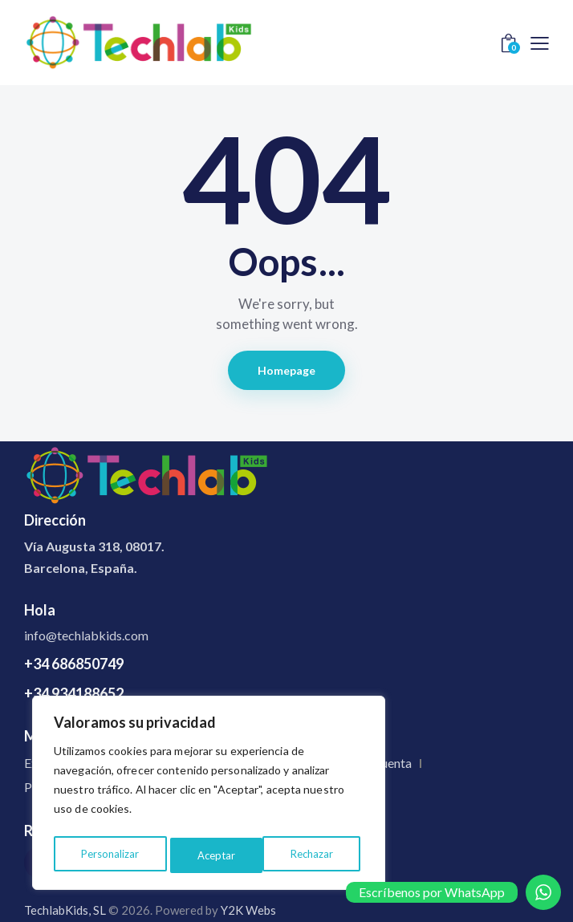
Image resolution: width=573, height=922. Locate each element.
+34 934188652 (74, 693)
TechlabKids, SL (65, 910)
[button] (539, 42)
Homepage (287, 370)
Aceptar (318, 855)
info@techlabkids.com (86, 635)
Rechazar (219, 855)
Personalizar (109, 855)
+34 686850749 (74, 663)
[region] (208, 796)
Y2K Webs (248, 910)
